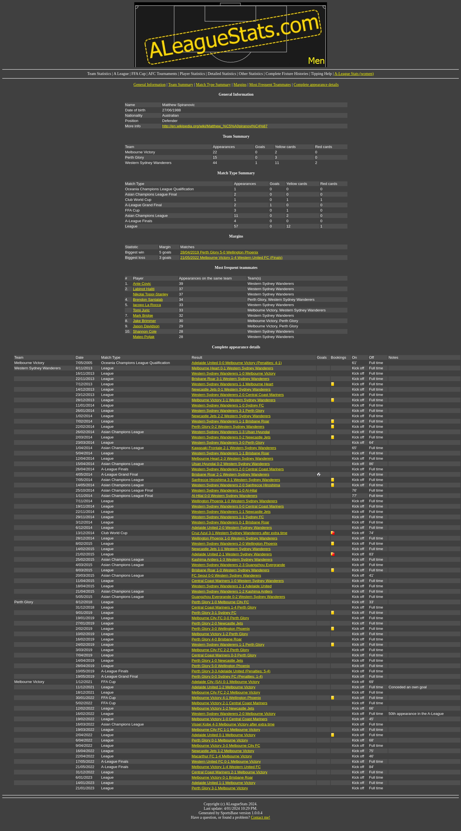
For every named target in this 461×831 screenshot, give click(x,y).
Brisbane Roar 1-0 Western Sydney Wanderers (230, 570)
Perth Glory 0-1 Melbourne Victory (220, 740)
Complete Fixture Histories (287, 74)
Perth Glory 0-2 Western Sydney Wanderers (228, 426)
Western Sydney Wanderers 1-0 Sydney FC (228, 405)
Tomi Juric (141, 310)
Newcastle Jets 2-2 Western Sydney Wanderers (231, 416)
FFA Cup (138, 74)
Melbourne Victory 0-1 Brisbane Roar (222, 777)
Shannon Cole (144, 331)
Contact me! (260, 817)
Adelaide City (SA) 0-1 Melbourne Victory (226, 682)
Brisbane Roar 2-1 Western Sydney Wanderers (230, 474)
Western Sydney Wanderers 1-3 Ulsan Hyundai (231, 432)
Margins (240, 85)
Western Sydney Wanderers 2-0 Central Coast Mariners (238, 395)
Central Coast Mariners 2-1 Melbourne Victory (229, 772)
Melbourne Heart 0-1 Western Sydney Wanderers (232, 368)
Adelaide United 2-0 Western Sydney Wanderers (232, 527)
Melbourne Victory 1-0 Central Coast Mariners (229, 719)
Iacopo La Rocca (147, 305)
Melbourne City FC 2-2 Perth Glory (220, 650)
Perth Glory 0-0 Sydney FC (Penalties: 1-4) (227, 676)
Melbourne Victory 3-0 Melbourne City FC (226, 745)
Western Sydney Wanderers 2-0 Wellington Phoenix (234, 543)
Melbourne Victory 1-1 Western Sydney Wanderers (234, 400)
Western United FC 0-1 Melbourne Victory (226, 761)
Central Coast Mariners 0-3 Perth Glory (224, 655)
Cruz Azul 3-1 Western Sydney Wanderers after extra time (239, 533)
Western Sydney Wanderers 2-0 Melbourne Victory (234, 714)
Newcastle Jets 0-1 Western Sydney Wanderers (231, 389)
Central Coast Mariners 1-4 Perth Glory (224, 607)
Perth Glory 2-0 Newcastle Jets (217, 623)
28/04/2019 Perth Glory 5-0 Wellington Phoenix (219, 252)
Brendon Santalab (148, 299)
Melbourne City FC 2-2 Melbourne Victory (226, 692)
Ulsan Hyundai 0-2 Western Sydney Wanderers (231, 464)
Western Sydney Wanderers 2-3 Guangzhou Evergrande (238, 565)
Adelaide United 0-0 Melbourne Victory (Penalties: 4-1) (237, 363)
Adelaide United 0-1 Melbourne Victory (223, 735)
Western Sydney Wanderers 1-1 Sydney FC (228, 517)
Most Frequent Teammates (270, 85)
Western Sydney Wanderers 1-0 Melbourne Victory (234, 373)
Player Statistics (192, 74)
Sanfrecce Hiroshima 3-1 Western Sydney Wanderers (236, 480)
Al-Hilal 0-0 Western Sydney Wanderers (224, 496)
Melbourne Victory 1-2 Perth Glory (220, 634)
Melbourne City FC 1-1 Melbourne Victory (226, 729)
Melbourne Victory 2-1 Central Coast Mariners (229, 703)
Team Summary (180, 85)
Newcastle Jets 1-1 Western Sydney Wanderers (231, 549)
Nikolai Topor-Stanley (150, 294)
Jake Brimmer (144, 321)
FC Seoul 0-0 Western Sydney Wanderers (226, 575)
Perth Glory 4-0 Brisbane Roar (217, 639)
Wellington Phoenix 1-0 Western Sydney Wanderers (234, 501)
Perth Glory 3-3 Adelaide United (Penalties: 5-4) (231, 671)
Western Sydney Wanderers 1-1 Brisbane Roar (230, 421)
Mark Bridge (143, 315)
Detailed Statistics (222, 74)
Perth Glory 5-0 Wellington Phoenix (221, 666)
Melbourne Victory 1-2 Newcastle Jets (223, 708)
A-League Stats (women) (354, 74)
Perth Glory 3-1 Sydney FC (214, 613)
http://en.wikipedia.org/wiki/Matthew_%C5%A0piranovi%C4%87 (214, 126)
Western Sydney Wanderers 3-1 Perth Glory (228, 411)
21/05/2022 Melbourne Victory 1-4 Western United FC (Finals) (231, 257)
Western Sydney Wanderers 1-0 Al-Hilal (224, 490)
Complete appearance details (316, 85)
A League (121, 74)
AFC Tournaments (162, 74)
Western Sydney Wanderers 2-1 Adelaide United (232, 586)
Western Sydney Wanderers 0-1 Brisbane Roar (230, 522)
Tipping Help (321, 74)
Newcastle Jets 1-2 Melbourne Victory (223, 751)
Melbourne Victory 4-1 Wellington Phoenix (226, 698)
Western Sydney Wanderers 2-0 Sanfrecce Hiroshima (236, 485)
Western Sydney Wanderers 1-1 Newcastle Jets (231, 512)
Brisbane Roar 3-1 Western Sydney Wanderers (230, 379)
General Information (149, 85)
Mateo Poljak (143, 337)
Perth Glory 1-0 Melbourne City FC (220, 602)
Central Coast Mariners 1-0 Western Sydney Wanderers (238, 581)
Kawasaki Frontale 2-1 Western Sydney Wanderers (234, 448)
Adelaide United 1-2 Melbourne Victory (223, 687)
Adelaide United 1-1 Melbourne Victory (223, 783)
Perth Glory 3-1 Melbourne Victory (220, 788)
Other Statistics (251, 74)
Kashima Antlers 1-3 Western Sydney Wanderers (232, 559)
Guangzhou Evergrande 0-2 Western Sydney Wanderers (238, 597)
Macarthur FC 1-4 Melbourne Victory (222, 756)
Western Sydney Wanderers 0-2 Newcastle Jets (231, 437)
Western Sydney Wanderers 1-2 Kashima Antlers (232, 591)
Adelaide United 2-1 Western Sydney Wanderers (232, 554)
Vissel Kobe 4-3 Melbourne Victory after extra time (233, 724)
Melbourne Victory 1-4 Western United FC (226, 767)
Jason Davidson (146, 326)
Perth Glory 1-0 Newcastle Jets (217, 660)
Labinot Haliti (143, 289)
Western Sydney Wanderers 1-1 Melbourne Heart (232, 384)
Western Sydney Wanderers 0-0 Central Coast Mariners (238, 506)
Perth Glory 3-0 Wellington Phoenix (221, 628)
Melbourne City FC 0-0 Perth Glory (220, 618)
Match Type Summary (213, 85)
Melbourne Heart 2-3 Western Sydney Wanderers (232, 458)
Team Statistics (99, 74)
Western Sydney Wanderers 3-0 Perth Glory (228, 442)
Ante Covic (142, 283)
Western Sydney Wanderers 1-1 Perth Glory (228, 644)
